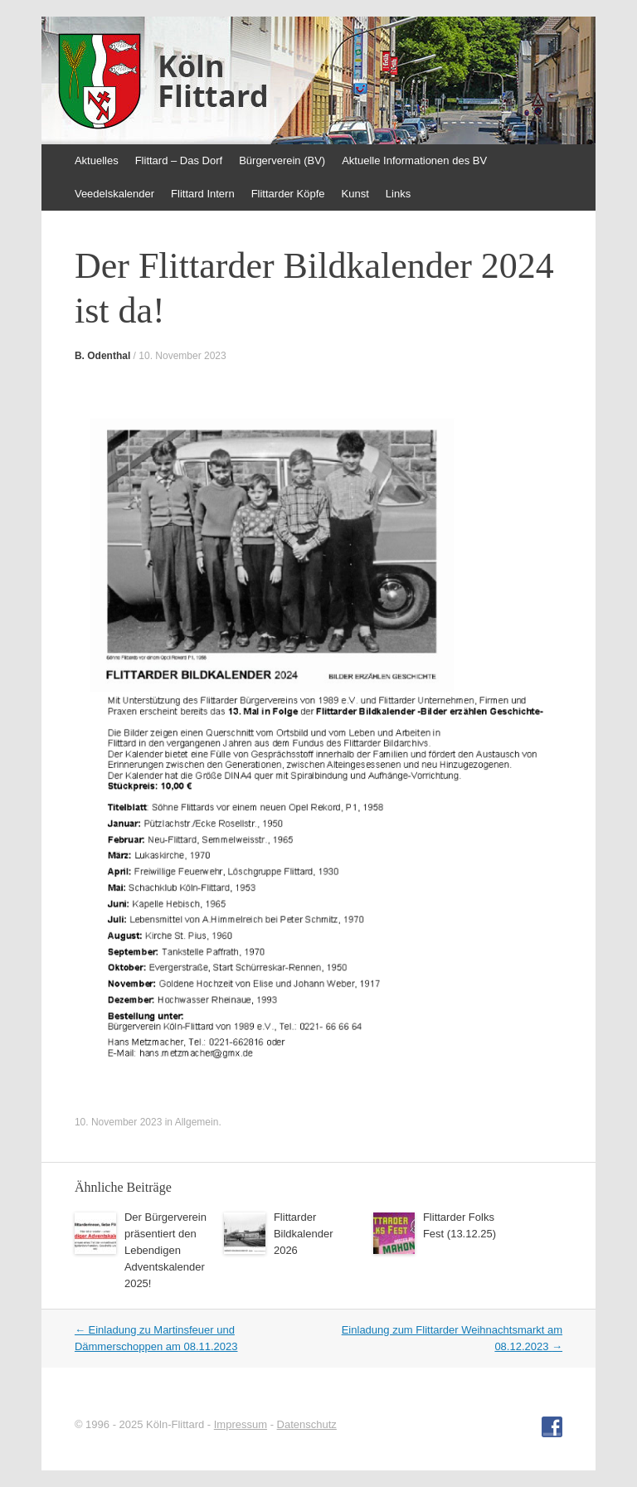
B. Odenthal (102, 356)
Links (398, 193)
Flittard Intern (203, 193)
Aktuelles (97, 160)
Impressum (240, 1424)
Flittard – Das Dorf (178, 160)
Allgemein (197, 1122)
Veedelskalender (114, 193)
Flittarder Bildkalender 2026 (303, 1233)
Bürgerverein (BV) (282, 160)
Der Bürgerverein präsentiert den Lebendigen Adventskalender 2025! (165, 1250)
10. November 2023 (182, 356)
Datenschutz (307, 1424)
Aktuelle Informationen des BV (414, 160)
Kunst (355, 193)
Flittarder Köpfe (288, 193)
